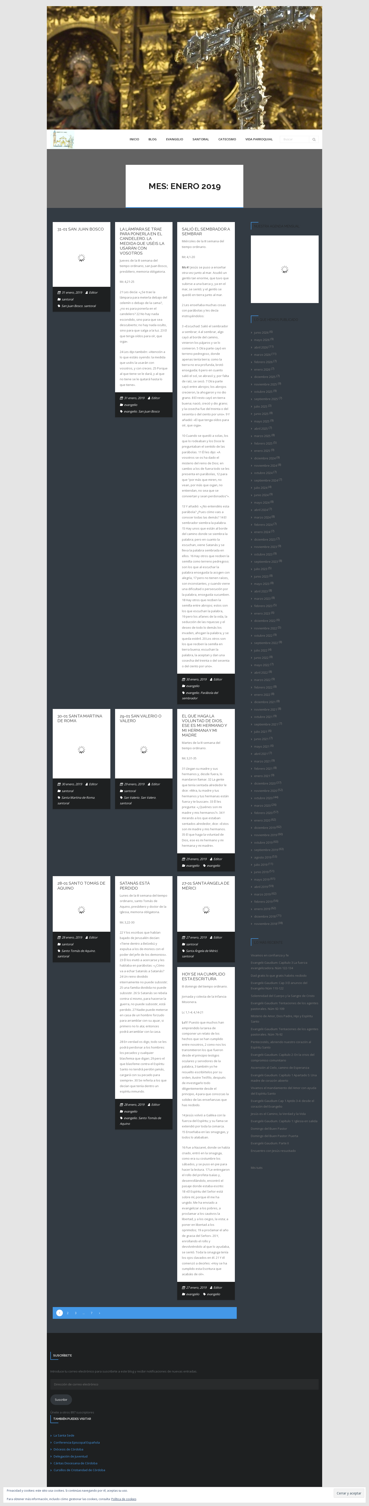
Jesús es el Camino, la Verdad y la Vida (278, 1114)
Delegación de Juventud (71, 1456)
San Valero (148, 797)
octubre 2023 (263, 554)
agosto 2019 (262, 857)
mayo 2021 (261, 746)
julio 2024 (260, 488)
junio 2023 (261, 576)
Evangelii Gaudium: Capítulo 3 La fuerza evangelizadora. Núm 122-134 (279, 965)
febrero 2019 (263, 901)
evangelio (130, 405)
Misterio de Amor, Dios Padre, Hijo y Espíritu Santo (282, 1019)
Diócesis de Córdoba (68, 1449)
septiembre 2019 (266, 850)
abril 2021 (261, 754)
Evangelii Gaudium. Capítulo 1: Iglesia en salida (284, 1121)
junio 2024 (261, 495)
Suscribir (61, 1399)
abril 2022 (261, 672)
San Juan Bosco (72, 306)
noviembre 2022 (265, 628)
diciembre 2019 (265, 828)
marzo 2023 (262, 598)
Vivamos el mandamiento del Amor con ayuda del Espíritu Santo (283, 1090)
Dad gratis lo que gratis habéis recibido (279, 975)
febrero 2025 (263, 443)
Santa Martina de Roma (77, 797)
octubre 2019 (263, 842)
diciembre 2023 (265, 539)
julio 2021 (260, 731)
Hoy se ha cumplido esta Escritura (203, 976)
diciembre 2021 (265, 702)
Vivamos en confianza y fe (270, 955)
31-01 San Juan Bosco (80, 229)
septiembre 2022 (266, 643)
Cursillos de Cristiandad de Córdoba (79, 1470)
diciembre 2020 (265, 783)
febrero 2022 (263, 687)
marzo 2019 (262, 894)
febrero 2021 (263, 768)
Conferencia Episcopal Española (77, 1442)
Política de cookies (123, 1499)
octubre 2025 (263, 391)
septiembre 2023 (266, 561)
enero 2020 (262, 820)
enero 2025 (262, 451)
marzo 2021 (262, 761)
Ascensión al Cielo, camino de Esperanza (280, 1067)
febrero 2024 (263, 524)
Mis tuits (257, 1168)
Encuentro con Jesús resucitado (273, 1151)
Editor (93, 292)
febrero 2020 (263, 813)
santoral (67, 299)
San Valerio (131, 797)
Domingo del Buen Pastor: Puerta (274, 1136)
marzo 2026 (262, 354)
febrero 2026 (263, 362)
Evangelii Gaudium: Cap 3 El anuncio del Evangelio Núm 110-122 (279, 985)
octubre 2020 (263, 798)
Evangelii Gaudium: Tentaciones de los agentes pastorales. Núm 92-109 (284, 1006)
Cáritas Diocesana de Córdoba (75, 1463)
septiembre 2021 (266, 724)
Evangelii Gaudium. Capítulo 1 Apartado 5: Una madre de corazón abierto (284, 1078)
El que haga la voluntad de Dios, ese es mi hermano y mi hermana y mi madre (204, 726)
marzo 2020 (262, 805)
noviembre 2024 (265, 465)
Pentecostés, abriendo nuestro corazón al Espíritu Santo (281, 1044)
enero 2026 (262, 369)
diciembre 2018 (265, 916)
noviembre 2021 (265, 709)
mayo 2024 (261, 502)
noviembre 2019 (265, 835)
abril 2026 (261, 347)
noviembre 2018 (265, 924)
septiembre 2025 (266, 399)
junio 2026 (261, 332)
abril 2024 (261, 510)
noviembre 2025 (265, 384)
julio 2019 (260, 864)
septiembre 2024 (266, 480)
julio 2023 (260, 569)
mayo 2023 (261, 584)
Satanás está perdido (134, 885)
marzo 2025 (262, 436)
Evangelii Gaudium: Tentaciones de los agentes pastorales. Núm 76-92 (284, 1031)
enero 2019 (262, 909)
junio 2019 (261, 872)
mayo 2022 (261, 665)
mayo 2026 (261, 340)
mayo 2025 (261, 421)
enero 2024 (262, 532)
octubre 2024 (263, 473)
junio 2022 (261, 658)
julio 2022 (260, 650)
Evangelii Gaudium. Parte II (270, 1143)
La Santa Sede (64, 1435)
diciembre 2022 (265, 621)
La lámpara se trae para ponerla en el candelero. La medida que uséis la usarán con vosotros (142, 241)
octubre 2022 (263, 635)
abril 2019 (261, 887)
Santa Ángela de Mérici (201, 951)
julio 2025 (260, 406)
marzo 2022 (262, 680)
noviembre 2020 (265, 791)
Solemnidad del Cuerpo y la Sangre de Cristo (283, 996)
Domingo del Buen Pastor (269, 1128)
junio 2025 (261, 414)
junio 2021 (261, 739)
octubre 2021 (263, 717)
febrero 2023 (263, 606)
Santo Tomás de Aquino (78, 951)
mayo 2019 (261, 879)
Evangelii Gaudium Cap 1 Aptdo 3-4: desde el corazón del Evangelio (282, 1103)
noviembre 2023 (265, 547)
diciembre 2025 (265, 377)
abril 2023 (261, 591)
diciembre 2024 (265, 458)
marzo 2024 (262, 517)
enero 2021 (262, 776)
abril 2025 (261, 428)
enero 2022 (262, 694)
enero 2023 (262, 613)
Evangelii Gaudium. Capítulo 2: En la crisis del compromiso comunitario (282, 1057)
